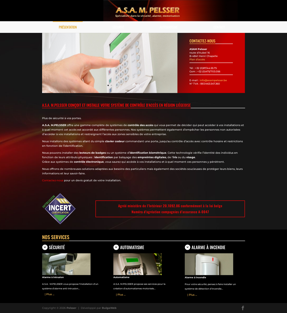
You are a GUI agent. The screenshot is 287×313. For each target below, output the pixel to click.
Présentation (68, 27)
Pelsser (71, 308)
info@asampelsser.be (213, 80)
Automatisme (169, 27)
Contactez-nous (52, 180)
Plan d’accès (197, 59)
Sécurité (118, 27)
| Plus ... (49, 294)
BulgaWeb (109, 308)
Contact (219, 27)
